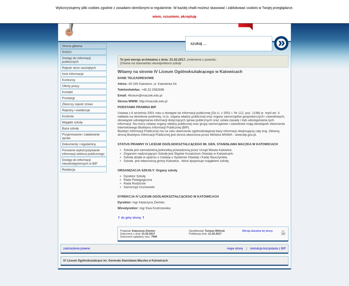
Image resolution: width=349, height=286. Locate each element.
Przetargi (68, 98)
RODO (66, 52)
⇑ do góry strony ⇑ (131, 217)
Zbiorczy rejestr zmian (77, 104)
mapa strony (235, 248)
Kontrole (68, 116)
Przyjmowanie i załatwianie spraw (81, 136)
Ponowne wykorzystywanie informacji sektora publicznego (83, 152)
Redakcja (68, 169)
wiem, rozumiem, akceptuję (174, 16)
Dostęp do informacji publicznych (76, 60)
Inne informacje (73, 74)
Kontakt (67, 92)
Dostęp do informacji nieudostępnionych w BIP (79, 161)
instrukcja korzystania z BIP (268, 248)
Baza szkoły (70, 128)
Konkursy (68, 80)
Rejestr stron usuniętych (79, 68)
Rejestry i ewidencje (76, 110)
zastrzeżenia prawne (76, 248)
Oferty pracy (70, 86)
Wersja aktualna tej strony (257, 230)
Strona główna (72, 46)
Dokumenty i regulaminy (79, 144)
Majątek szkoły (72, 122)
